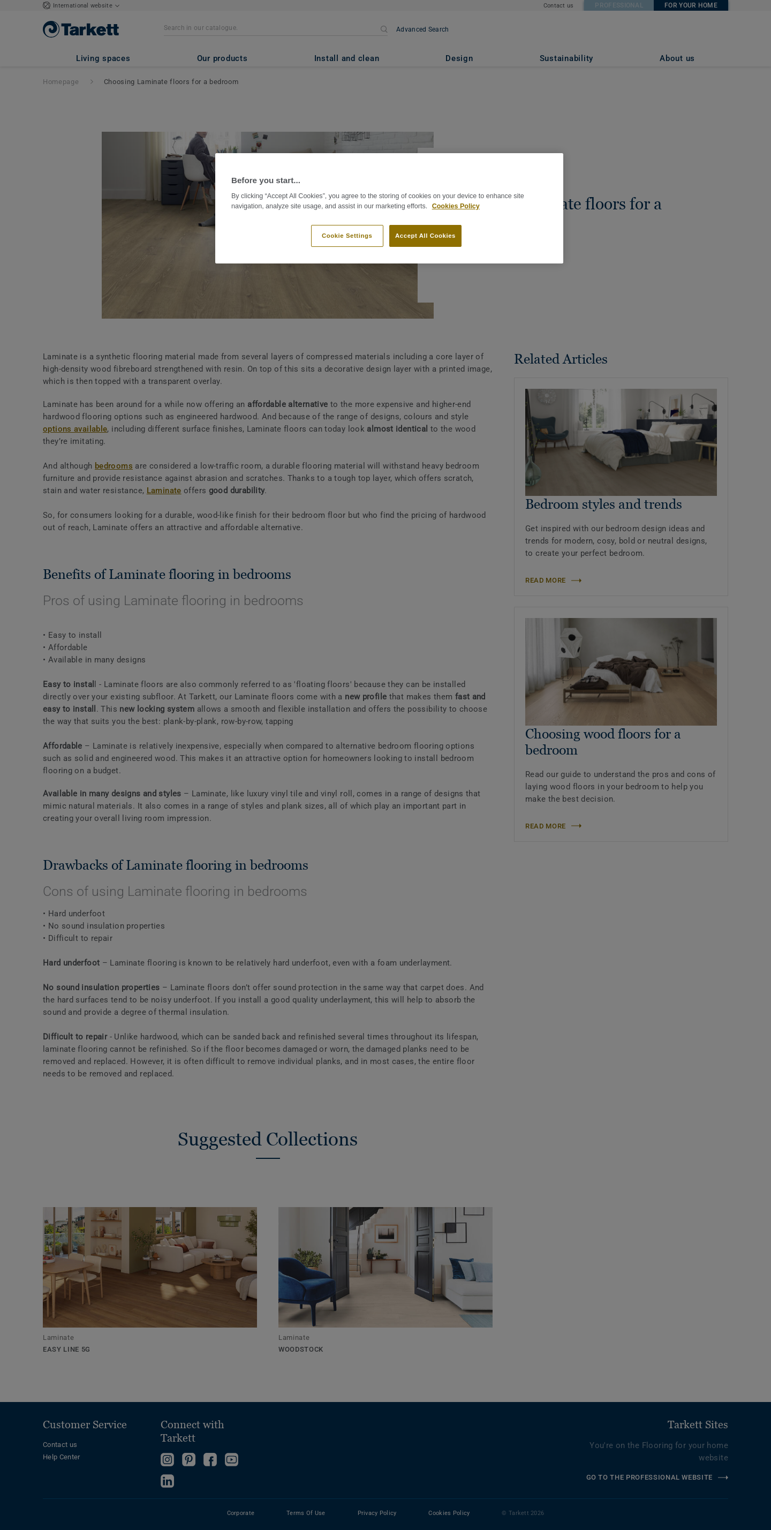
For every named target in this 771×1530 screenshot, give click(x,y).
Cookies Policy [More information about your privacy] (456, 206)
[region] (389, 208)
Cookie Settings (347, 235)
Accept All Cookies (425, 235)
